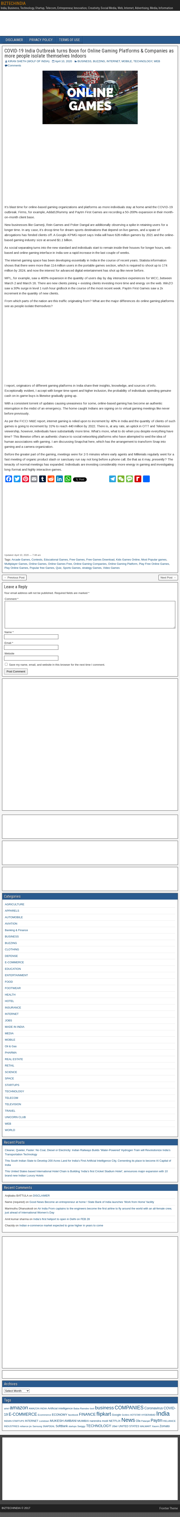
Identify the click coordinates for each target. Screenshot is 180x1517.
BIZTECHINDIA (13, 3)
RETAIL (9, 1070)
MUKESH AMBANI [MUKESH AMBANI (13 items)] (63, 1426)
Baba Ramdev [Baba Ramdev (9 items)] (81, 1413)
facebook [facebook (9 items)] (73, 1419)
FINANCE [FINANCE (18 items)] (87, 1419)
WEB (157, 61)
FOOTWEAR (13, 993)
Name (9, 637)
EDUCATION (13, 974)
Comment (11, 598)
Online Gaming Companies (90, 563)
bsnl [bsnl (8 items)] (92, 1413)
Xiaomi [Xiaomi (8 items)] (155, 1431)
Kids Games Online (128, 559)
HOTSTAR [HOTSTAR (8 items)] (135, 1420)
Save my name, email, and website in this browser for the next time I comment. (57, 669)
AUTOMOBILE (14, 922)
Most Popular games (153, 559)
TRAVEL (10, 1115)
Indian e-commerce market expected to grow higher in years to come (61, 1230)
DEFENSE (11, 961)
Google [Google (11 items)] (116, 1419)
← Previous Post (14, 577)
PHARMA (11, 1057)
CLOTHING (12, 954)
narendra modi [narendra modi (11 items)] (98, 1426)
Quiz (59, 567)
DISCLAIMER (14, 40)
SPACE (9, 1083)
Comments (14, 65)
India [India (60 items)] (163, 1418)
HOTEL (9, 1006)
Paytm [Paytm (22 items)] (156, 1425)
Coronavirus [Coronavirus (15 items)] (153, 1413)
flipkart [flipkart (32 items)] (103, 1419)
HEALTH (10, 999)
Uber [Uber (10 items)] (115, 1431)
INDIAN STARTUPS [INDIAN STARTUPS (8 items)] (14, 1426)
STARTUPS (12, 1090)
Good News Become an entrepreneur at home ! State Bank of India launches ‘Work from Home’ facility (91, 1207)
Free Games (77, 559)
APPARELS (12, 915)
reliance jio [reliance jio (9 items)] (26, 1431)
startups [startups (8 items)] (73, 1431)
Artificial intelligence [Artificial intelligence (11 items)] (60, 1413)
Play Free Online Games (154, 563)
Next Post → (168, 577)
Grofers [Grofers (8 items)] (125, 1420)
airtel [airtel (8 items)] (6, 1413)
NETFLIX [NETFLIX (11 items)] (115, 1426)
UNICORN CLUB (15, 1122)
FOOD (9, 986)
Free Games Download (100, 559)
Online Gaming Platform (122, 563)
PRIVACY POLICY (41, 40)
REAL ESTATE (14, 1064)
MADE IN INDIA (14, 1031)
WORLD (10, 1135)
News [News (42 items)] (128, 1425)
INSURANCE (13, 1012)
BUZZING (99, 61)
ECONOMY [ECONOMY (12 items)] (59, 1419)
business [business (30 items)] (104, 1412)
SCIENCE (11, 1077)
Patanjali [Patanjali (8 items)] (145, 1426)
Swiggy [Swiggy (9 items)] (81, 1431)
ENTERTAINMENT (16, 980)
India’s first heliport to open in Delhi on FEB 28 (61, 1224)
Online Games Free (60, 563)
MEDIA (9, 1038)
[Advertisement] (90, 164)
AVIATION (11, 928)
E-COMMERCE (14, 967)
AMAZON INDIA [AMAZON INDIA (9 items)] (38, 1413)
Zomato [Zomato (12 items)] (164, 1431)
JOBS (8, 1025)
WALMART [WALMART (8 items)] (145, 1431)
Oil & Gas (11, 1051)
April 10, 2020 (63, 61)
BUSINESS (84, 61)
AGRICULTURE (14, 909)
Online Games (38, 563)
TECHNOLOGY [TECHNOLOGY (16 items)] (98, 1431)
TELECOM (11, 1103)
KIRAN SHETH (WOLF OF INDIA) (28, 61)
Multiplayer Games (15, 563)
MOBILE (126, 61)
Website (9, 658)
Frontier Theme (168, 1513)
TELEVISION (13, 1109)
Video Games (111, 567)
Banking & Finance (16, 935)
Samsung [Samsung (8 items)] (37, 1431)
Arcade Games (21, 559)
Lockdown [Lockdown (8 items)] (44, 1426)
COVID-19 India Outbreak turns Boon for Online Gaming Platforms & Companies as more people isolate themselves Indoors (89, 53)
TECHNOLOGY (142, 61)
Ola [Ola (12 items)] (138, 1426)
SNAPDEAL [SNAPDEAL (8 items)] (49, 1431)
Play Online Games (16, 567)
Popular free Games (42, 567)
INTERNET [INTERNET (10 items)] (31, 1426)
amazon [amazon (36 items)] (19, 1412)
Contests (37, 559)
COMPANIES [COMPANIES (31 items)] (129, 1412)
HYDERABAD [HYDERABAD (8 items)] (148, 1420)
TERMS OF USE (69, 40)
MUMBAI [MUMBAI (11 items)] (83, 1426)
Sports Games (72, 567)
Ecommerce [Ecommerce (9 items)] (44, 1419)
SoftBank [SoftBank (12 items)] (62, 1431)
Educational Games (56, 559)
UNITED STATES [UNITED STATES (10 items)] (128, 1431)
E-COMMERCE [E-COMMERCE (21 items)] (23, 1419)
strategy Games (92, 567)
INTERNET (113, 61)
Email (8, 648)
